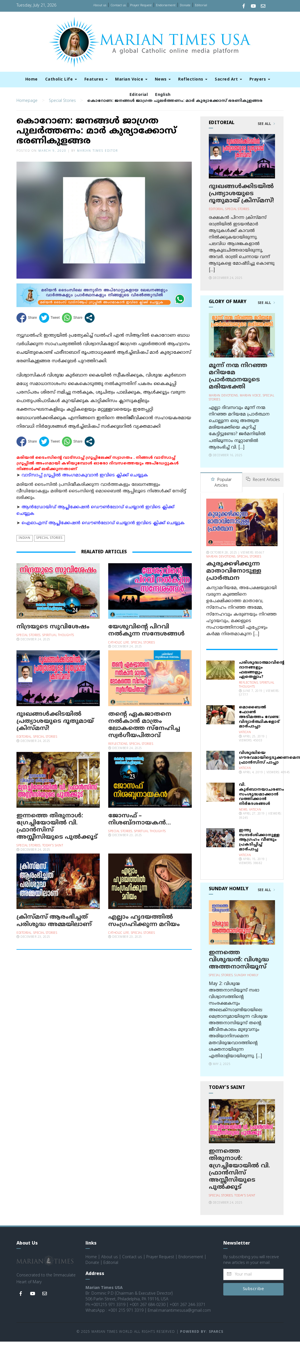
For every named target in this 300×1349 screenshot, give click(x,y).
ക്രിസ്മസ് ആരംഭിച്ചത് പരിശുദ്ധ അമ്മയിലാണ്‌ (54, 929)
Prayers (259, 79)
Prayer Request (141, 5)
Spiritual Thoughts (58, 643)
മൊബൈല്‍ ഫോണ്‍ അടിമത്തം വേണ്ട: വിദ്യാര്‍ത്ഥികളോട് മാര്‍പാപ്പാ (259, 724)
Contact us (118, 5)
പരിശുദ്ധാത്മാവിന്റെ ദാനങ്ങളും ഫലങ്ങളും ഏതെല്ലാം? (261, 677)
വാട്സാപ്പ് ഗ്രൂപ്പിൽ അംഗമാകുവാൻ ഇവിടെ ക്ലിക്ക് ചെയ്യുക (85, 483)
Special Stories (62, 108)
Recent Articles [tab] (263, 487)
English (163, 94)
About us (99, 5)
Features (96, 79)
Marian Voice (131, 79)
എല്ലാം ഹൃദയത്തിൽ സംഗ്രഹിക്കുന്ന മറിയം (144, 929)
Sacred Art (228, 79)
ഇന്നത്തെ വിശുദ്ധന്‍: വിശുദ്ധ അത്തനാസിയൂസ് (239, 967)
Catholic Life (61, 79)
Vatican (245, 740)
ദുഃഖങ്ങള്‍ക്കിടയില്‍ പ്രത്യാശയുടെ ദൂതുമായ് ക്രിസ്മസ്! (55, 729)
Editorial (201, 5)
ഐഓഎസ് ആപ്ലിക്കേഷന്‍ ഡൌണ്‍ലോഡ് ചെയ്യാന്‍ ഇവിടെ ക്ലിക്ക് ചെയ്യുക (103, 531)
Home (31, 79)
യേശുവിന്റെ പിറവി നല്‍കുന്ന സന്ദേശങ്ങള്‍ (146, 638)
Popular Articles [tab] (221, 490)
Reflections (192, 79)
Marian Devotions (223, 403)
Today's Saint (52, 853)
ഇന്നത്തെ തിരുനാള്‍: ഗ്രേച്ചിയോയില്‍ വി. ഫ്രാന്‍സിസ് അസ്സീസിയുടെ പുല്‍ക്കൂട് (56, 834)
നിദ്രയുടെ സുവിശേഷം (52, 634)
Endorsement (166, 5)
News (163, 79)
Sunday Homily (246, 983)
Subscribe (253, 1296)
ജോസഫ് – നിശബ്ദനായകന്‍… (139, 827)
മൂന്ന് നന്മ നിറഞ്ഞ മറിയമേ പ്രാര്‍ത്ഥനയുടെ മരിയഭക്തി (238, 384)
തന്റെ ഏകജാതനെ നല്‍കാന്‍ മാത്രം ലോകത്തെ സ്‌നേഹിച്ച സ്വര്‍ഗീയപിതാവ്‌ (144, 732)
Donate (185, 5)
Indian (24, 546)
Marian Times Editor (97, 159)
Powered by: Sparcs (201, 1339)
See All (266, 132)
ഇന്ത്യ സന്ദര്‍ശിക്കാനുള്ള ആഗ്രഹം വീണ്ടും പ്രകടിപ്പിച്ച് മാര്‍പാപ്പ (259, 847)
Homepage (27, 108)
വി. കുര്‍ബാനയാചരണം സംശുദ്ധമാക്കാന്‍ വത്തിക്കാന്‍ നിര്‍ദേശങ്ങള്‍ (261, 802)
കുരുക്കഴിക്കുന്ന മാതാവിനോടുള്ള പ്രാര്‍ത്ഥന (233, 578)
